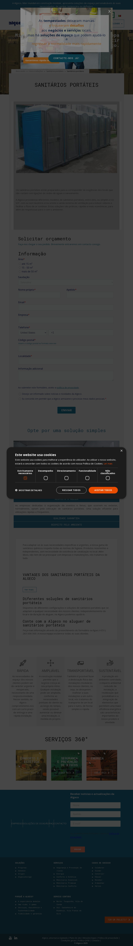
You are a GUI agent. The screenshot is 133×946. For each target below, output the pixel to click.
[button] (28, 490)
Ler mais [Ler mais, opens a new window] (108, 463)
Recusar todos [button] (70, 490)
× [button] (121, 451)
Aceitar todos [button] (103, 490)
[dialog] (66, 473)
